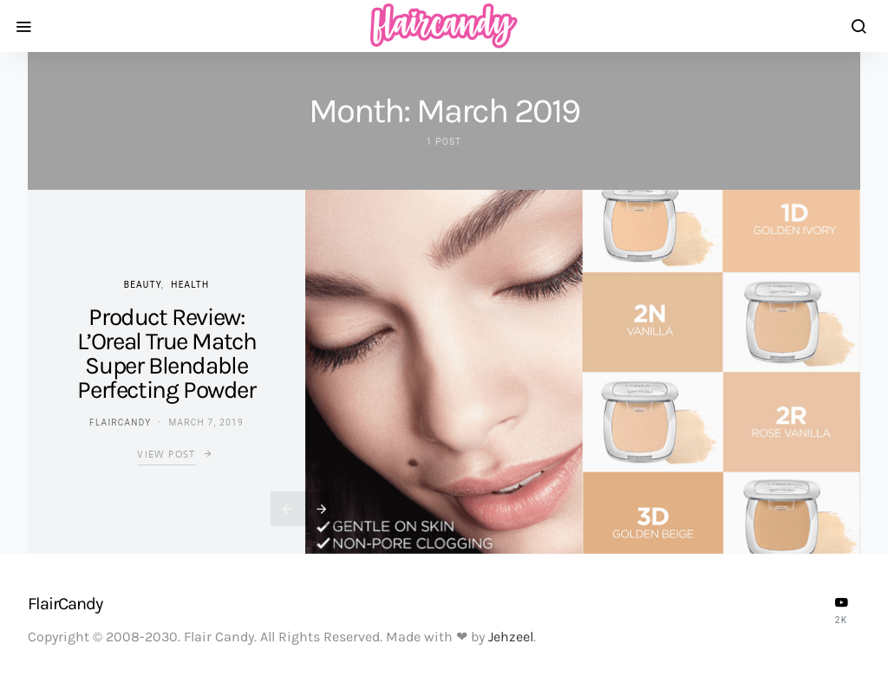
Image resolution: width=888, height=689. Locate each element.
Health (190, 284)
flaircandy (120, 422)
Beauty (142, 284)
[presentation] (288, 508)
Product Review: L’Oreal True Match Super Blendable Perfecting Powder (167, 353)
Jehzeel (510, 636)
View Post (166, 454)
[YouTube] (841, 610)
